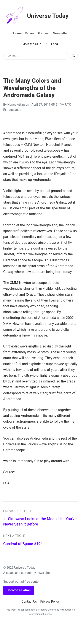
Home (17, 33)
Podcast (43, 33)
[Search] (74, 56)
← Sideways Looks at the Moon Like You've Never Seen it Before (39, 521)
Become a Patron (19, 590)
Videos (30, 33)
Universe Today (35, 16)
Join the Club (32, 44)
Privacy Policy (50, 601)
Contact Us (29, 601)
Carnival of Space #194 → (25, 544)
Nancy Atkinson (18, 105)
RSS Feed (51, 44)
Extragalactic (12, 110)
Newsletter (60, 33)
